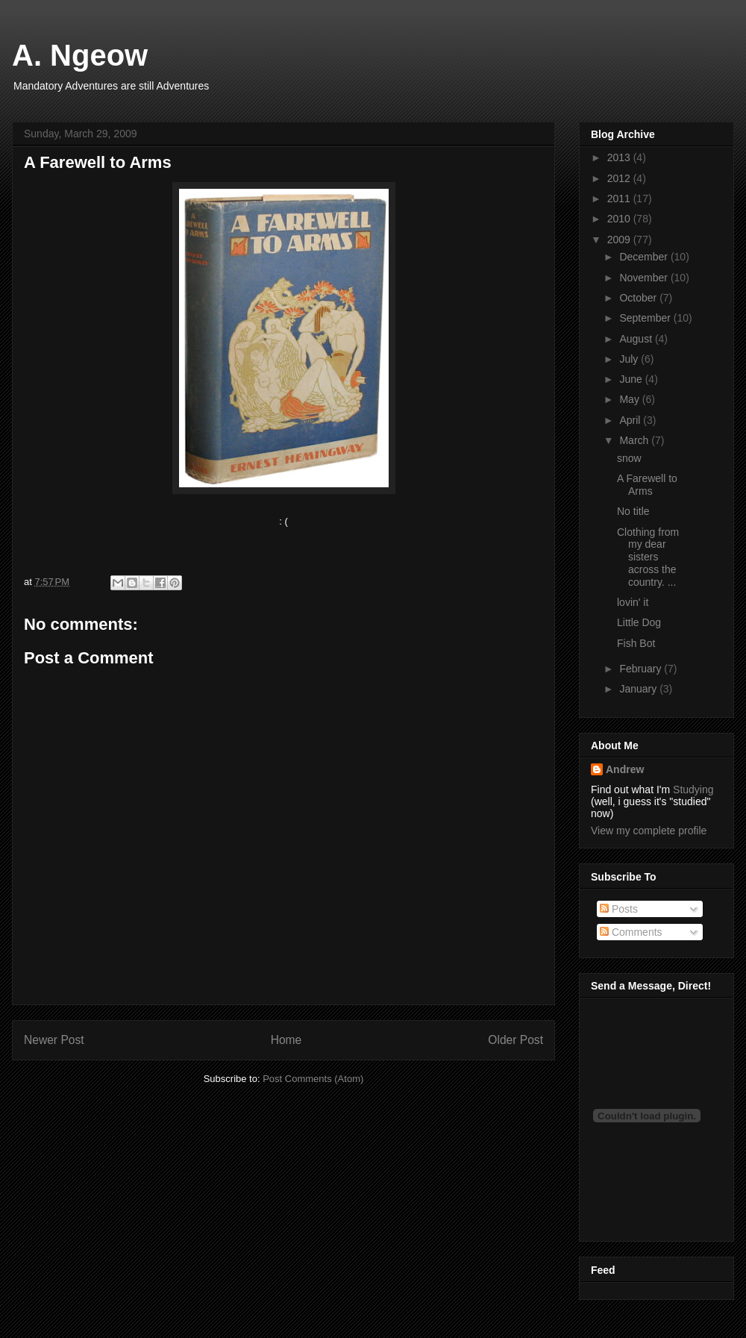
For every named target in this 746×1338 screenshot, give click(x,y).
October (639, 298)
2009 (620, 240)
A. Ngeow (80, 55)
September (646, 318)
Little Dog (639, 622)
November (644, 278)
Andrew (625, 769)
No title (633, 511)
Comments (631, 932)
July (630, 359)
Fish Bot (636, 643)
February (641, 669)
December (644, 257)
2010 (620, 219)
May (630, 399)
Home (286, 1040)
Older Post (515, 1040)
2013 (620, 157)
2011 (620, 198)
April (631, 420)
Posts (619, 909)
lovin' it (632, 602)
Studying (693, 789)
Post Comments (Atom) (313, 1078)
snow (629, 458)
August (636, 339)
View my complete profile (648, 831)
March (635, 440)
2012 (620, 178)
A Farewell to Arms (647, 484)
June (632, 379)
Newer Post (54, 1040)
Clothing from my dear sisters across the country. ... (648, 557)
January (639, 689)
